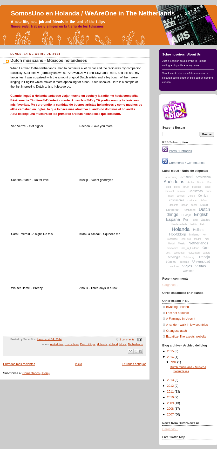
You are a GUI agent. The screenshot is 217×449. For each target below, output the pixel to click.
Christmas (196, 191)
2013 (171, 380)
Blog (168, 186)
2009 (171, 403)
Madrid (198, 239)
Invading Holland (177, 307)
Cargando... (170, 285)
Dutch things (87, 344)
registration (194, 252)
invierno (194, 234)
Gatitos (205, 219)
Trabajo (204, 257)
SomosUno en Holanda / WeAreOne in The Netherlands (93, 13)
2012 (171, 385)
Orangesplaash (176, 330)
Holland (113, 344)
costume (192, 200)
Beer (209, 182)
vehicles (174, 266)
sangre (206, 252)
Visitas (200, 266)
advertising (171, 177)
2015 (171, 351)
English (201, 214)
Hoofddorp (177, 234)
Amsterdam (203, 177)
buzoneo (196, 187)
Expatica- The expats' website (186, 336)
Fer (185, 219)
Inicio (78, 364)
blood (177, 187)
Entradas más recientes (19, 364)
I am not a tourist (177, 313)
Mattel (171, 243)
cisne (208, 191)
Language (172, 239)
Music (123, 344)
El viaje (186, 215)
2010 (171, 397)
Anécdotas (56, 344)
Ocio (206, 248)
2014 (171, 357)
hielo (202, 224)
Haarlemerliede (179, 224)
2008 (171, 408)
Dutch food (189, 209)
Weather (188, 271)
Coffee (191, 195)
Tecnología (173, 257)
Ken (205, 234)
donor (194, 205)
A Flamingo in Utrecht (180, 318)
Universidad (201, 261)
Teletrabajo (189, 257)
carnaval (169, 191)
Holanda (102, 344)
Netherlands (135, 344)
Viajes (187, 266)
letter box (186, 239)
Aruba (190, 182)
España (173, 219)
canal (207, 187)
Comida (203, 195)
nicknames (172, 248)
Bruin (186, 187)
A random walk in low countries (187, 324)
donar (185, 205)
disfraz (203, 200)
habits (193, 224)
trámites (171, 261)
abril (174, 362)
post (168, 252)
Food (195, 219)
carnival (181, 191)
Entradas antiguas (134, 364)
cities (171, 195)
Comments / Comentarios (186, 163)
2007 (171, 414)
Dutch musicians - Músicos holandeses (48, 60)
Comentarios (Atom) (36, 373)
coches (180, 195)
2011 (171, 391)
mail (207, 239)
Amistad (186, 177)
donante (174, 205)
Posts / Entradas (180, 151)
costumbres (72, 344)
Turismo (184, 261)
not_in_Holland (190, 248)
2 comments (126, 339)
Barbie (200, 182)
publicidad (179, 252)
